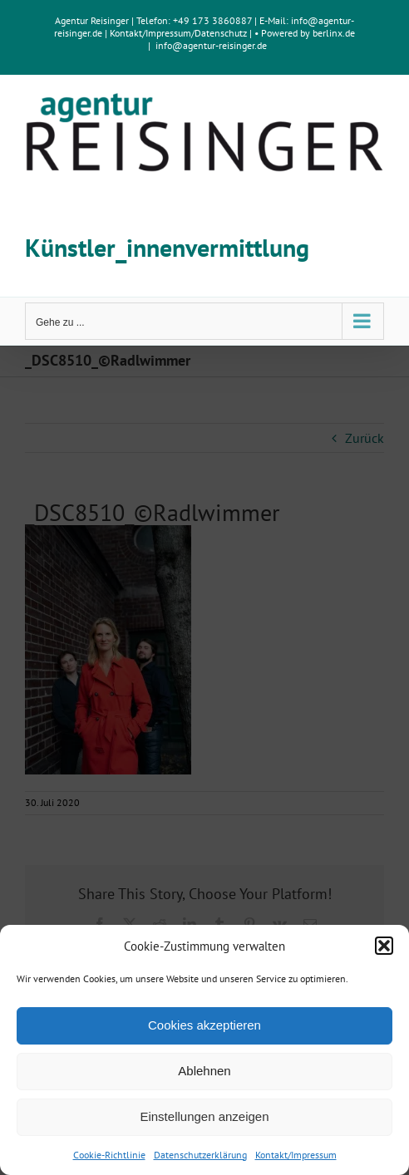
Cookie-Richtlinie (109, 1154)
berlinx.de (332, 33)
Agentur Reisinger (92, 20)
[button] (384, 945)
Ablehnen (204, 1071)
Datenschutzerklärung (200, 1154)
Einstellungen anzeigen (204, 1116)
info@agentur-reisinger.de (211, 45)
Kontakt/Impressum (296, 1154)
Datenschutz (221, 33)
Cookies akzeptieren (204, 1025)
